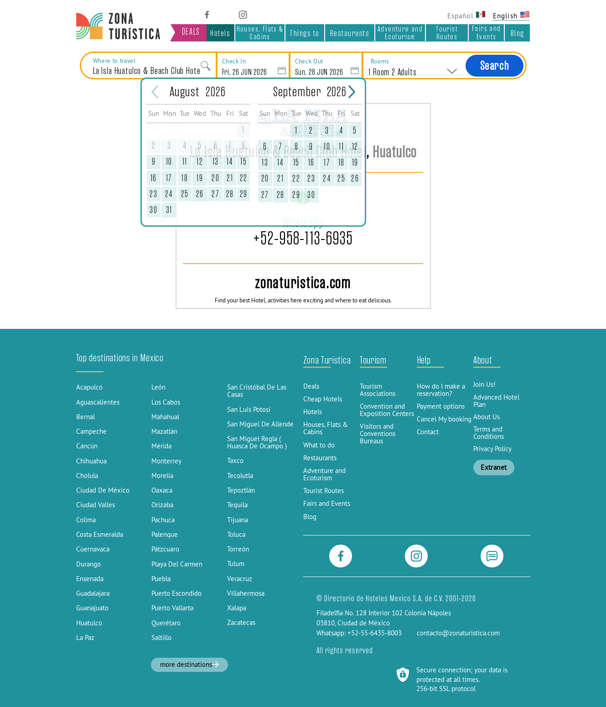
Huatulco (89, 623)
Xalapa (236, 608)
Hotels (220, 33)
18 (184, 178)
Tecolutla (240, 476)
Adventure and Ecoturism (400, 32)
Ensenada (90, 579)
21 (230, 178)
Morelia (162, 476)
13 (215, 161)
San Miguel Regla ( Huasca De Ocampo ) (257, 442)
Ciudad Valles (95, 505)
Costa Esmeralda (99, 534)
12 (200, 161)
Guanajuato (92, 608)
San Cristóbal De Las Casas (256, 391)
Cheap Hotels (322, 399)
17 (169, 178)
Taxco (235, 461)
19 (200, 178)
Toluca (236, 534)
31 (169, 210)
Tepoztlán (241, 490)
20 (215, 178)
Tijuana (237, 520)
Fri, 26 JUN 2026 (244, 72)
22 (244, 178)
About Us (486, 417)
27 (215, 194)
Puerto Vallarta (172, 608)
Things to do (305, 34)
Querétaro (166, 623)
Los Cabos (165, 402)
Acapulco (89, 387)
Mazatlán (164, 431)
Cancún (87, 446)
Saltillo (161, 638)
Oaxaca (161, 490)
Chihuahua (91, 461)
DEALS (191, 31)
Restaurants (350, 33)
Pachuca (163, 520)
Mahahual (165, 417)
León (158, 387)
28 (230, 194)
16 (153, 178)
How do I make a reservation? (441, 390)
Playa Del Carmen (176, 564)
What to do (319, 445)
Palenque (164, 534)
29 (244, 194)
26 (200, 194)
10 (169, 161)
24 (169, 194)
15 (243, 161)
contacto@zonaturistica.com (458, 633)
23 (153, 194)
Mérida (161, 446)
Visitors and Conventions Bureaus (377, 433)
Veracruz (239, 579)
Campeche (91, 431)
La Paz (85, 638)
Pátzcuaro (165, 549)
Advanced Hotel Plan (496, 401)
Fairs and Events (486, 32)
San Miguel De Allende (260, 424)
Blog (517, 33)
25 (185, 194)
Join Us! (484, 384)
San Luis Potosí (248, 409)
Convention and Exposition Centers (387, 410)
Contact (428, 432)
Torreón (238, 549)
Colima (86, 520)
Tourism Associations (377, 390)
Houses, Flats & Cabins (260, 32)
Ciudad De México (102, 490)
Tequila (237, 505)
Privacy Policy (492, 449)
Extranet (494, 467)
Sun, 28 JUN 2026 (319, 72)
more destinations (189, 664)
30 (153, 210)
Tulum (235, 564)
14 (230, 161)
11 (184, 161)
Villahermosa (245, 593)
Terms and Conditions (488, 433)
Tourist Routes (447, 32)
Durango (88, 564)
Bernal (85, 417)
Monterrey (166, 461)
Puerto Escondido (176, 593)
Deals (311, 386)
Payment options (441, 406)
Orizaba (162, 505)
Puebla (161, 579)
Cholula (87, 476)
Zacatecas (241, 623)
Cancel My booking (444, 419)
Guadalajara (92, 593)
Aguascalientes (97, 402)
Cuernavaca (92, 549)
